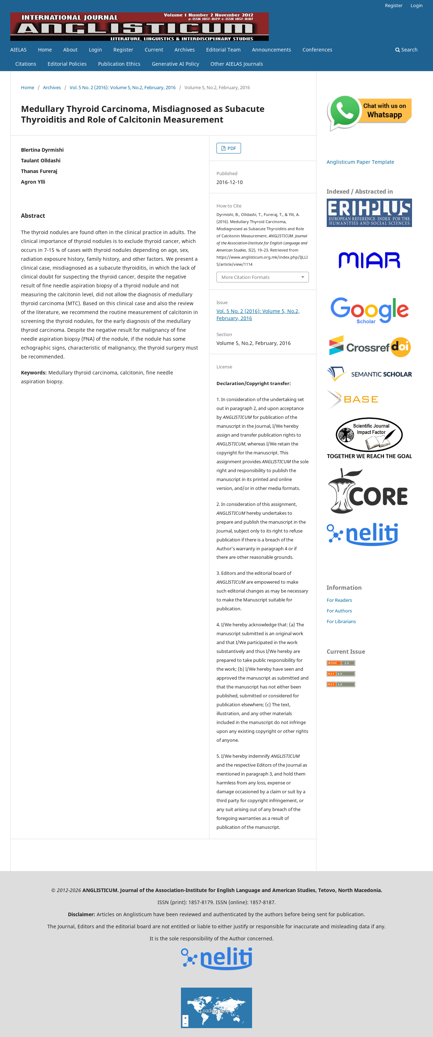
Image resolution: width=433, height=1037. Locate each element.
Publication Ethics (119, 63)
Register (123, 49)
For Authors (339, 610)
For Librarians (341, 621)
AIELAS (18, 49)
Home (45, 49)
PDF (231, 148)
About (70, 49)
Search (406, 49)
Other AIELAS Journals (236, 63)
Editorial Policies (67, 63)
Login (95, 49)
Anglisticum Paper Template (360, 161)
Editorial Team (223, 49)
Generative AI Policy (175, 63)
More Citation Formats (245, 277)
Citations (25, 63)
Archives (185, 49)
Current (154, 49)
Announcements (271, 49)
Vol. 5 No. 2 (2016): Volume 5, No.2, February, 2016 (123, 87)
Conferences (317, 49)
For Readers (339, 600)
